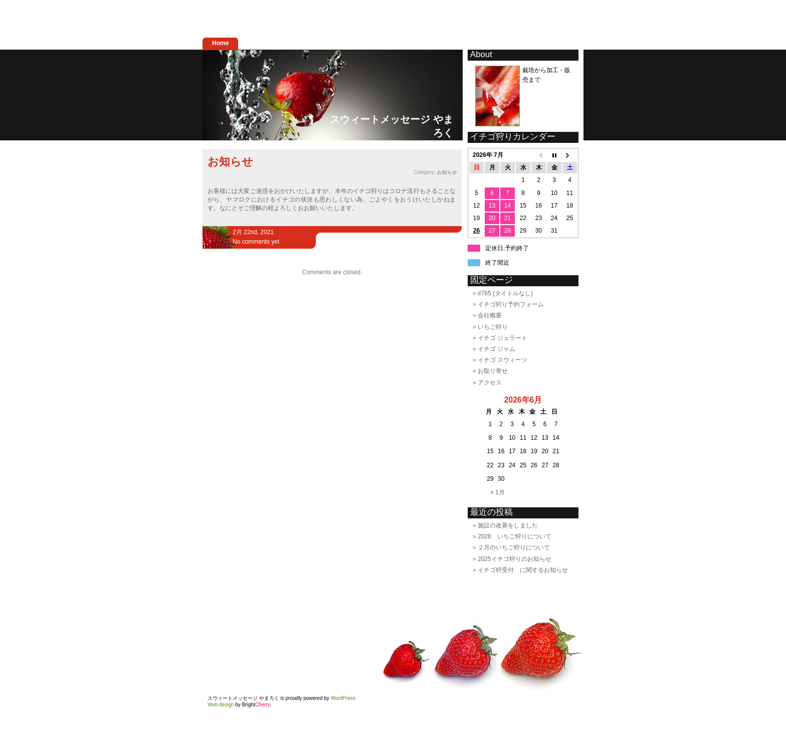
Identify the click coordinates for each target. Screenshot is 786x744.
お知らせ (230, 161)
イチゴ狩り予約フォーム (511, 304)
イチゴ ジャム (496, 348)
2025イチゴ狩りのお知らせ (514, 559)
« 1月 (497, 492)
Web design (221, 704)
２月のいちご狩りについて (514, 547)
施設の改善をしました (508, 525)
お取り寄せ (493, 371)
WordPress (343, 698)
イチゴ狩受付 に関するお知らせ (523, 570)
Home (220, 43)
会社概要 (490, 315)
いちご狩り (493, 326)
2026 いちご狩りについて (514, 536)
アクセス (490, 382)
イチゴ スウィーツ (502, 359)
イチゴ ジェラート (502, 337)
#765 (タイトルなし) (505, 293)
